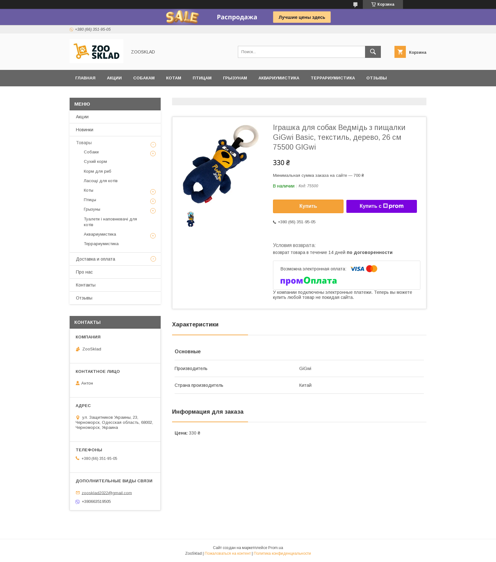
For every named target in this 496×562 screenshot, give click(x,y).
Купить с (382, 206)
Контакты (86, 284)
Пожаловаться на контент (228, 553)
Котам (173, 78)
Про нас (84, 272)
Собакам (144, 78)
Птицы (90, 199)
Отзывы (376, 78)
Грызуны (92, 209)
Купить (308, 206)
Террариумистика (333, 78)
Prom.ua (275, 548)
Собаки (91, 152)
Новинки (84, 129)
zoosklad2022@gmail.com (107, 492)
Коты (88, 190)
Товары (84, 142)
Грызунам (235, 78)
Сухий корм (95, 161)
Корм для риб (97, 171)
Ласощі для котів (101, 180)
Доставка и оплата (99, 94)
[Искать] (373, 52)
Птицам (202, 78)
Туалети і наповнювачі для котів (110, 222)
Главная (85, 78)
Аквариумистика (278, 78)
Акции (114, 78)
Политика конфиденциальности (282, 553)
